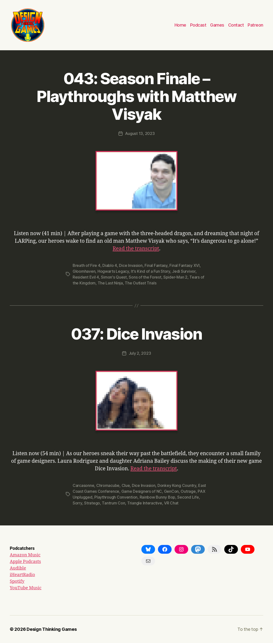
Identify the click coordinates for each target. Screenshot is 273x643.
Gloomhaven (84, 271)
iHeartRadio (22, 575)
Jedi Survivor (183, 271)
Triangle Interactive (144, 503)
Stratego (92, 503)
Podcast (198, 25)
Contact (236, 25)
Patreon (255, 25)
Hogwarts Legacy (113, 271)
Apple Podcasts (25, 561)
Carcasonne (83, 485)
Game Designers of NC (141, 491)
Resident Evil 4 (86, 277)
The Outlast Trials (140, 283)
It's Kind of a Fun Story (150, 271)
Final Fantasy (156, 265)
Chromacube (107, 485)
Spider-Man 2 (175, 277)
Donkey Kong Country (176, 485)
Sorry (77, 503)
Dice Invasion (131, 265)
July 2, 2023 (140, 353)
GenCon (171, 491)
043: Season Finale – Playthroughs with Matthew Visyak (136, 96)
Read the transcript (136, 248)
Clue (126, 485)
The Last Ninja (110, 283)
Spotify (17, 581)
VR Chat (171, 503)
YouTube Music (25, 588)
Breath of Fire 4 (86, 265)
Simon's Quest (114, 277)
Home (180, 25)
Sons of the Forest (145, 277)
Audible (18, 568)
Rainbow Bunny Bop (157, 497)
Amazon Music (25, 555)
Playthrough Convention (115, 497)
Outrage (188, 491)
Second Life (188, 497)
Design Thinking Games (52, 629)
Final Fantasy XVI (184, 265)
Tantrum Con (113, 503)
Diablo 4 (109, 265)
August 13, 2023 (140, 133)
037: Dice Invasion (136, 333)
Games (217, 25)
